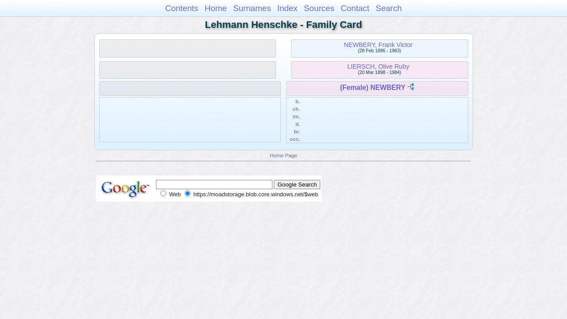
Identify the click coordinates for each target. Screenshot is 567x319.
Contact (355, 8)
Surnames (252, 8)
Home (216, 8)
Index (287, 8)
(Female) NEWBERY (372, 87)
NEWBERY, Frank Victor (378, 44)
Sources (319, 8)
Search (389, 8)
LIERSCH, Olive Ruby (378, 66)
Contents (181, 8)
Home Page (283, 155)
